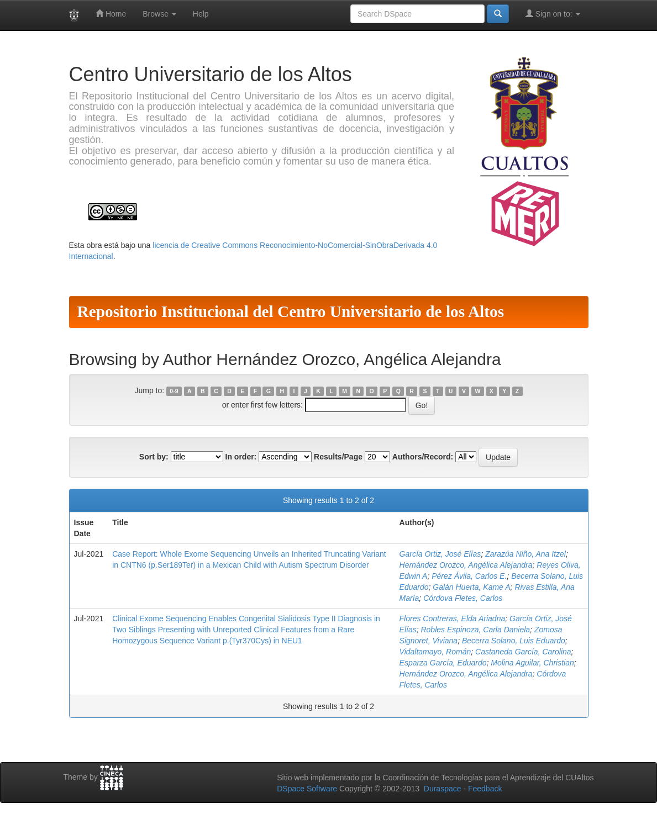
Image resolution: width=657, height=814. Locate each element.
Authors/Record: (422, 456)
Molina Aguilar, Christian (532, 662)
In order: (241, 456)
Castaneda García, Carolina (523, 651)
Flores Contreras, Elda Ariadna (453, 618)
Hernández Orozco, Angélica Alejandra (466, 565)
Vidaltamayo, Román (435, 651)
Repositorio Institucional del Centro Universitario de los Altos (290, 311)
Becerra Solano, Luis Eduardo (513, 640)
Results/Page (338, 456)
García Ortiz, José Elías (440, 553)
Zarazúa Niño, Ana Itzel (525, 553)
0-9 (174, 391)
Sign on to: (552, 13)
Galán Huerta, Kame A (471, 587)
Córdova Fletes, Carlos (462, 598)
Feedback (485, 788)
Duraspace (442, 788)
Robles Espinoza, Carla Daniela (475, 629)
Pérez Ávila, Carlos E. (469, 576)
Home (111, 13)
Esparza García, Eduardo (443, 662)
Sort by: (154, 456)
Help (201, 13)
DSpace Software (307, 788)
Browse (159, 13)
